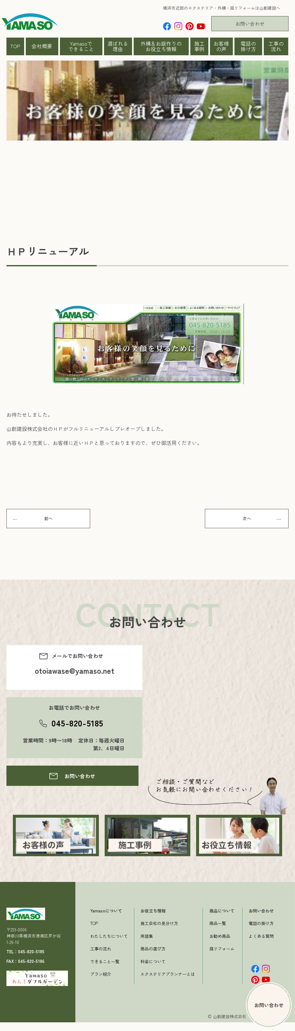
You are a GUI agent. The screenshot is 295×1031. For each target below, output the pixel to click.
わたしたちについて (109, 945)
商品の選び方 (153, 958)
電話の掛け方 (248, 46)
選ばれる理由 (118, 46)
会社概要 (42, 46)
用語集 (146, 945)
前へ (48, 520)
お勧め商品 (219, 945)
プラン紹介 (100, 983)
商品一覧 (217, 932)
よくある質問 (261, 945)
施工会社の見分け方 (159, 932)
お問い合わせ (249, 23)
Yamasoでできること (81, 46)
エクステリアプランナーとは (167, 983)
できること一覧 (104, 970)
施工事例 (199, 46)
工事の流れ (276, 46)
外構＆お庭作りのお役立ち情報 (161, 46)
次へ (247, 520)
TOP (15, 46)
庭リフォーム (221, 958)
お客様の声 (221, 46)
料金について (153, 970)
